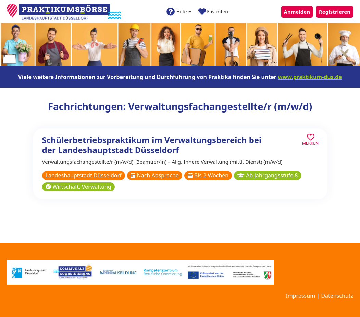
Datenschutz (337, 296)
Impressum (300, 296)
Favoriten (213, 11)
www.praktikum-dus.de (310, 77)
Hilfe (178, 11)
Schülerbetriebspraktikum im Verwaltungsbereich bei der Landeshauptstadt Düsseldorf (152, 144)
